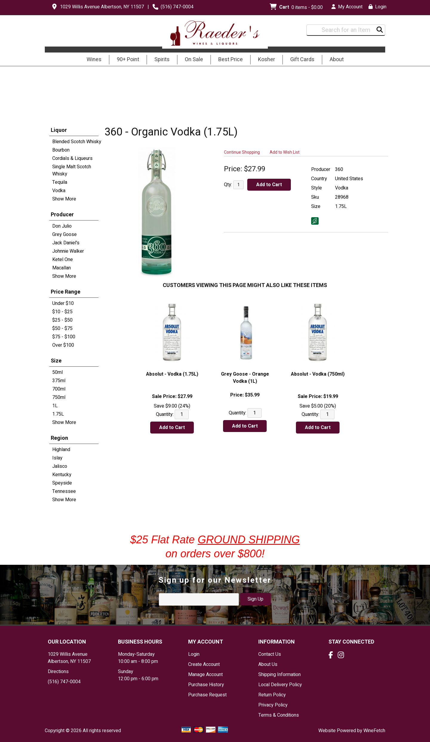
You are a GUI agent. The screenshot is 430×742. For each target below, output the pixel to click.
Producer (62, 215)
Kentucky (61, 474)
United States (349, 178)
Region (59, 438)
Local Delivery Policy (280, 684)
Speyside (62, 483)
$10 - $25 (62, 311)
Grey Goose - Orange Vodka (245, 378)
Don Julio (62, 226)
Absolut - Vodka (172, 374)
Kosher (266, 59)
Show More (64, 199)
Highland (61, 449)
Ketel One (62, 259)
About (334, 59)
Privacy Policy (273, 705)
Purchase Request (207, 694)
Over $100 (63, 345)
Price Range (65, 292)
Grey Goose (64, 234)
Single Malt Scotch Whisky (71, 170)
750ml (58, 397)
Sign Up (255, 599)
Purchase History (206, 684)
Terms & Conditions (278, 715)
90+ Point (128, 59)
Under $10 (63, 303)
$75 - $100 (63, 336)
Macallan (61, 267)
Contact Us (269, 654)
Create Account (204, 664)
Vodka (58, 190)
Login (377, 6)
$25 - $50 (62, 320)
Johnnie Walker (68, 251)
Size (56, 361)
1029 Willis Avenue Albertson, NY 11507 (102, 6)
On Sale (194, 59)
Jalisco (59, 466)
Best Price (230, 59)
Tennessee (64, 491)
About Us (267, 664)
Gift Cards (302, 59)
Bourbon (61, 150)
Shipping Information (279, 674)
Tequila (59, 182)
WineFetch (374, 730)
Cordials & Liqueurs (72, 158)
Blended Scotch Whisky (76, 141)
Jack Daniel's (65, 242)
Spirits (160, 59)
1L (55, 405)
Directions (58, 671)
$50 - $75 (62, 328)
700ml (58, 389)
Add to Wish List (285, 152)
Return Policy (272, 694)
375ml (58, 380)
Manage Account (205, 674)
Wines (92, 59)
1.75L (58, 414)
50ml (57, 372)
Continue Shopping (242, 152)
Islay (57, 458)
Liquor (59, 130)
